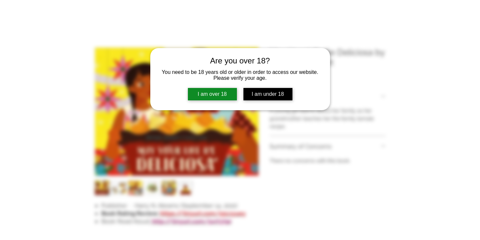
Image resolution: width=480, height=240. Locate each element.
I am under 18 (268, 94)
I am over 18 (212, 94)
